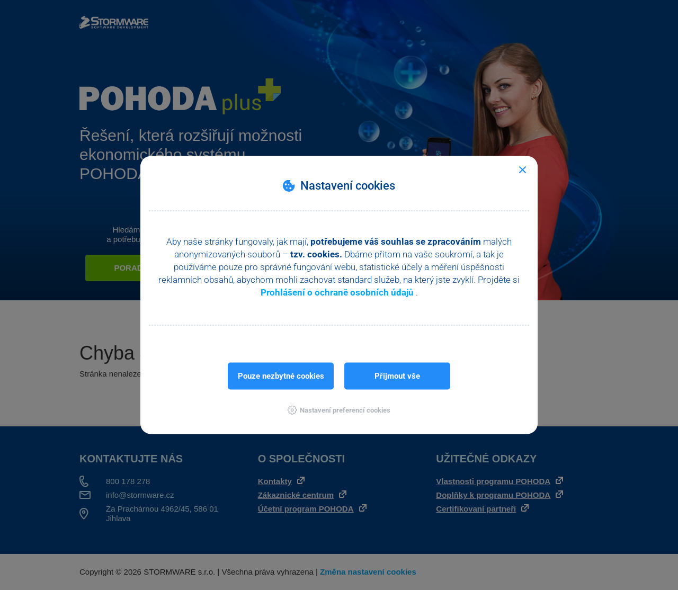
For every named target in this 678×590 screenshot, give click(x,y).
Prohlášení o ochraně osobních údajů (338, 292)
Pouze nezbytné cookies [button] (281, 376)
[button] (339, 410)
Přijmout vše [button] (397, 376)
